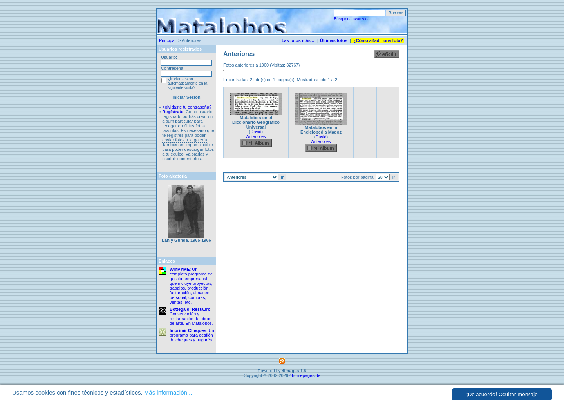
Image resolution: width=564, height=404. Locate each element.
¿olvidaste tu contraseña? (187, 107)
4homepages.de (304, 375)
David (255, 131)
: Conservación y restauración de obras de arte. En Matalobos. (191, 316)
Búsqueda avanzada (352, 19)
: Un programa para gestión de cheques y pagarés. (192, 335)
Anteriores (256, 136)
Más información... (168, 392)
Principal (167, 40)
